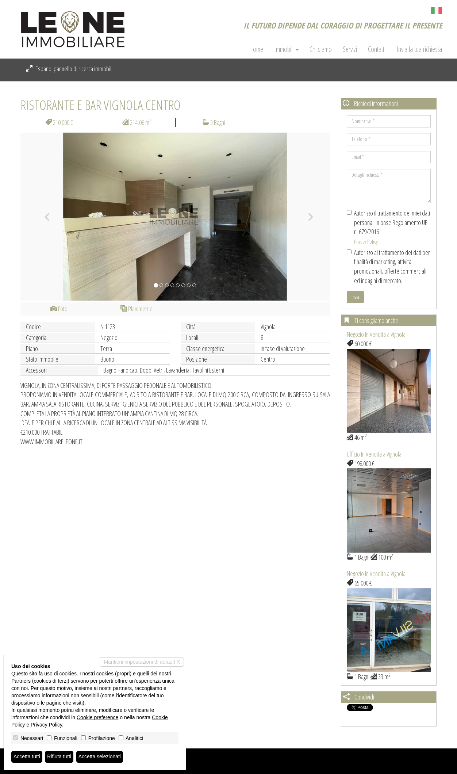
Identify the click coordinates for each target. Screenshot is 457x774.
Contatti (376, 49)
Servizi (350, 49)
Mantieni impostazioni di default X (142, 662)
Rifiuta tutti (59, 757)
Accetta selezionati (99, 757)
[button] (43, 217)
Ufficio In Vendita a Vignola (374, 454)
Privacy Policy (366, 241)
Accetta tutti (27, 757)
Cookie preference (97, 717)
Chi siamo (321, 49)
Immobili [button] (286, 49)
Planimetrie (136, 308)
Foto (59, 308)
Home (256, 49)
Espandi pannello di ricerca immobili (69, 68)
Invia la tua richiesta (419, 49)
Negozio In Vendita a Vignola (376, 334)
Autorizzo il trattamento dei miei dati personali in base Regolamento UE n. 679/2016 (388, 227)
